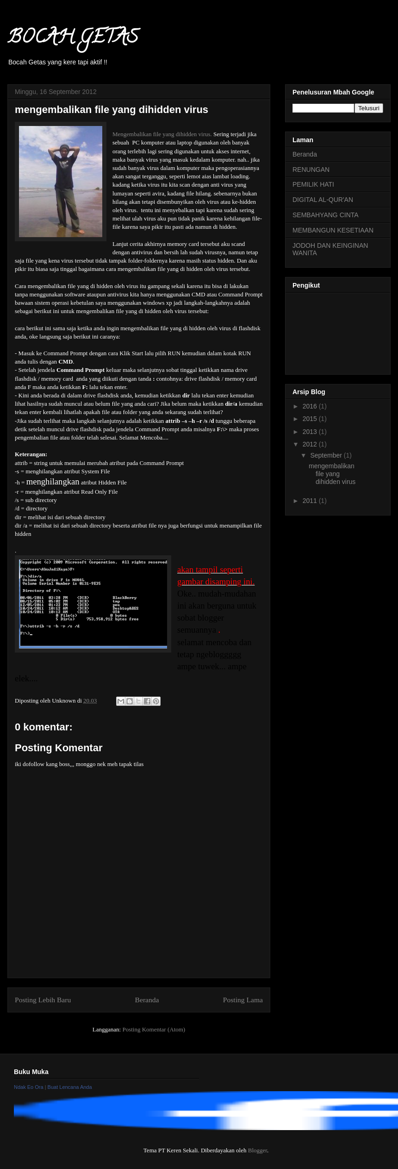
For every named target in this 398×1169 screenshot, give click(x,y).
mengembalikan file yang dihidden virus (332, 473)
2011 (311, 500)
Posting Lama (243, 1000)
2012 (311, 444)
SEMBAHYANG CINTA (325, 215)
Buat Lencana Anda (70, 1087)
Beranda (147, 1000)
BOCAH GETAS (72, 38)
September (326, 455)
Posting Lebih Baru (43, 1000)
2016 (311, 406)
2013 (311, 431)
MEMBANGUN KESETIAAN (332, 230)
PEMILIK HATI (313, 184)
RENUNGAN (311, 169)
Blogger (257, 1150)
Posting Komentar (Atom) (153, 1029)
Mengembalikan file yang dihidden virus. (162, 134)
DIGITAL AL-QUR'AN (322, 199)
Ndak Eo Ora (29, 1087)
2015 (311, 418)
